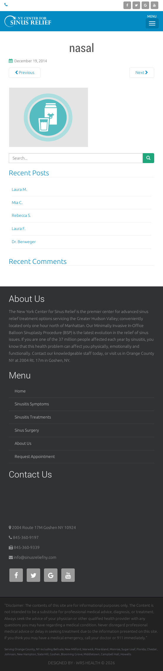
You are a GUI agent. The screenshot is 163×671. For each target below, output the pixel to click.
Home (20, 391)
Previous (24, 72)
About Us (23, 443)
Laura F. (18, 228)
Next (141, 72)
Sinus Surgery (27, 430)
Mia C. (17, 202)
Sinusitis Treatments (33, 417)
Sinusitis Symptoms (32, 404)
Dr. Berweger (24, 241)
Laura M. (19, 189)
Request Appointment (35, 456)
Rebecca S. (21, 215)
